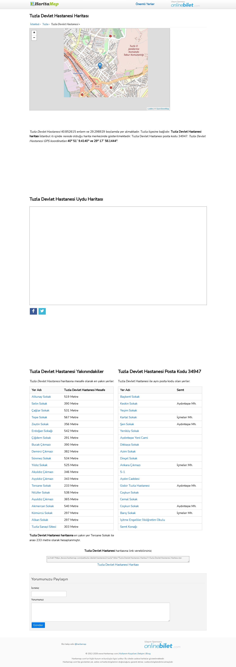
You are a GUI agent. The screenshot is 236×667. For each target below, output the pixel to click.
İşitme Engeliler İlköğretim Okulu (142, 520)
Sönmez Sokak (41, 458)
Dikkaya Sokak (129, 445)
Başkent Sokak (129, 397)
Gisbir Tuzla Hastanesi (134, 486)
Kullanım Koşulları (127, 653)
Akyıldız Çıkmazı (42, 472)
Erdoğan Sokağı (42, 431)
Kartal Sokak (128, 417)
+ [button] (34, 32)
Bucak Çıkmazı (41, 445)
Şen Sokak (127, 424)
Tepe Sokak (39, 417)
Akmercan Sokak (43, 506)
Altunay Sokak (41, 397)
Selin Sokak (39, 404)
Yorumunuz (37, 599)
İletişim (141, 653)
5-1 (122, 472)
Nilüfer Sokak (41, 492)
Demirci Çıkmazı (42, 451)
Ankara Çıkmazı (130, 465)
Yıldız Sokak (39, 465)
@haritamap (80, 644)
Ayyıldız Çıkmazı (42, 479)
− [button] (34, 37)
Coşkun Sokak (129, 492)
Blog (148, 653)
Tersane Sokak (41, 486)
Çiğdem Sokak (41, 438)
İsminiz (35, 588)
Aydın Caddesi (129, 479)
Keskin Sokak (128, 404)
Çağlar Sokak (40, 410)
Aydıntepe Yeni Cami (134, 438)
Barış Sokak (128, 513)
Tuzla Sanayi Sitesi (44, 527)
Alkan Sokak (40, 520)
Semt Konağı (128, 527)
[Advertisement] (188, 77)
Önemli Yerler (145, 4)
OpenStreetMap (162, 109)
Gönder (38, 625)
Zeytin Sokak (40, 424)
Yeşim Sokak (128, 410)
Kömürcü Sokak (42, 513)
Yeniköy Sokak (129, 431)
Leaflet (150, 109)
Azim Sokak (128, 451)
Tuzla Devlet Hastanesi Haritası (118, 565)
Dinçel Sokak (128, 458)
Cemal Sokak (128, 499)
